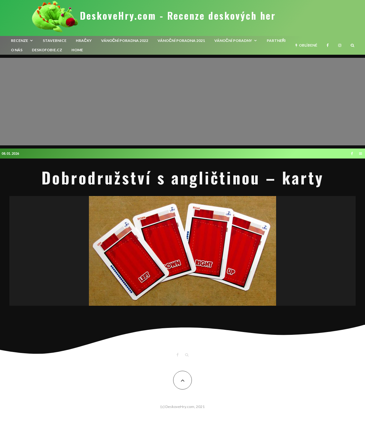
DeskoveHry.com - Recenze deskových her (178, 15)
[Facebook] (327, 45)
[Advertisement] (182, 101)
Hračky (84, 40)
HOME (77, 50)
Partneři (276, 40)
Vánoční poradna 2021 (181, 40)
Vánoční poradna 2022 (124, 40)
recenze (19, 40)
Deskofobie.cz (47, 50)
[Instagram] (339, 45)
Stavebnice (54, 40)
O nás (16, 50)
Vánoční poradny (233, 40)
